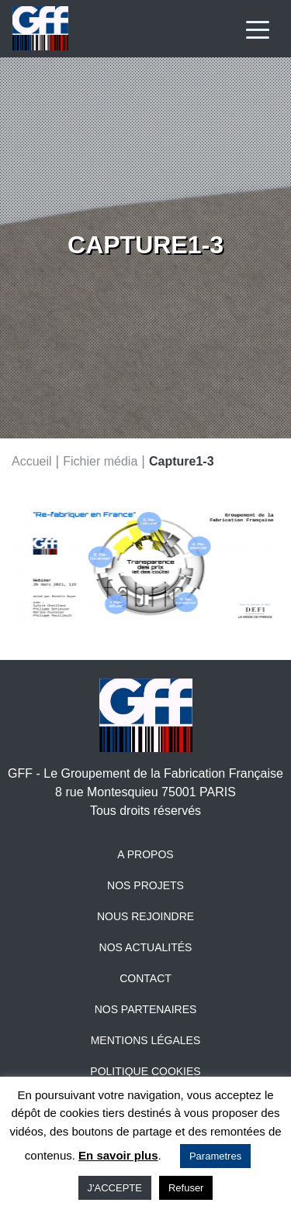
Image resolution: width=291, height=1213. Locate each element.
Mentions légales (146, 1040)
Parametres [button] (215, 1156)
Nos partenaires (146, 1009)
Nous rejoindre (145, 916)
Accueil (32, 460)
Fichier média (100, 460)
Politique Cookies (145, 1071)
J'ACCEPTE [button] (115, 1188)
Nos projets (145, 885)
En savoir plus (118, 1155)
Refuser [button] (186, 1188)
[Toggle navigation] (258, 29)
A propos (145, 854)
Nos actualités (145, 947)
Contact (145, 978)
